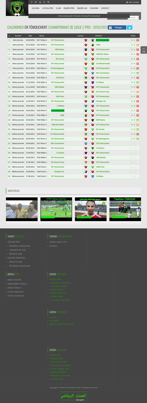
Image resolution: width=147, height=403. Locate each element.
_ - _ (133, 143)
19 (9, 125)
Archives (53, 246)
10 (9, 82)
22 (9, 139)
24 (9, 148)
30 (9, 176)
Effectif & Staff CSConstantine (61, 324)
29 (9, 172)
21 (9, 134)
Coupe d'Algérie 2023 (60, 369)
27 (9, 162)
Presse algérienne (16, 292)
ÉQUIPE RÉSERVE (16, 258)
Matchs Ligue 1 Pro (58, 242)
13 (9, 96)
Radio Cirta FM (14, 280)
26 (9, 158)
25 (9, 153)
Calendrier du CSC (17, 250)
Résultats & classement (19, 246)
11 (9, 87)
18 (9, 120)
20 (9, 129)
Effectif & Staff (15, 254)
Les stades (53, 321)
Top (144, 50)
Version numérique (16, 296)
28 (9, 167)
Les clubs (53, 317)
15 (9, 106)
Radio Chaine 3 (14, 288)
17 (9, 115)
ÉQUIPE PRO (14, 242)
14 (9, 101)
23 (9, 143)
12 (9, 92)
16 (9, 111)
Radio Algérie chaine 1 (17, 284)
